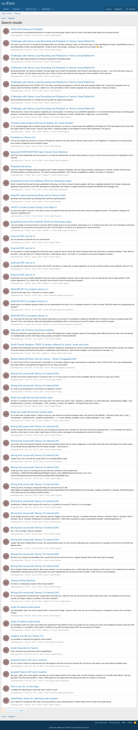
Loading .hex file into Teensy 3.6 (27, 636)
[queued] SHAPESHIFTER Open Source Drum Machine (39, 152)
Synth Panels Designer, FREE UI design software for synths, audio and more (50, 344)
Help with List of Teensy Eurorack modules (32, 330)
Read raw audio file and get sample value (32, 397)
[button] (22, 8)
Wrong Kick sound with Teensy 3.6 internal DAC (35, 373)
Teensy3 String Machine (23, 580)
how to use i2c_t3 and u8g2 (25, 686)
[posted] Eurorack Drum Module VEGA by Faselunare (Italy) (41, 181)
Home (6, 9)
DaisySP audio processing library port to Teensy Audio (38, 195)
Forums (16, 9)
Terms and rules (101, 722)
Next (21, 710)
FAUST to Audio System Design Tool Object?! (34, 207)
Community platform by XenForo (69, 727)
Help (124, 722)
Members (46, 9)
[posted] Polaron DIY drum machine (29, 660)
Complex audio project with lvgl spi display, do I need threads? (42, 123)
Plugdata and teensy (21, 166)
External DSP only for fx (23, 236)
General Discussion (64, 353)
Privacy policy (114, 722)
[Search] (130, 8)
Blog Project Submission (59, 160)
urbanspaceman (17, 35)
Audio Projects (55, 35)
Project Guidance (56, 642)
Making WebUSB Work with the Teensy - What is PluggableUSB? (44, 359)
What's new (31, 9)
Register (17, 13)
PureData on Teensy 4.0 (23, 137)
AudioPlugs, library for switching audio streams (34, 698)
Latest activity (6, 13)
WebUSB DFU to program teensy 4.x (29, 289)
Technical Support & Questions (61, 295)
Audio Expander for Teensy (24, 648)
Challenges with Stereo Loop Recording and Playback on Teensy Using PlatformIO (52, 41)
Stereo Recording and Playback (27, 29)
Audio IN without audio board (25, 607)
